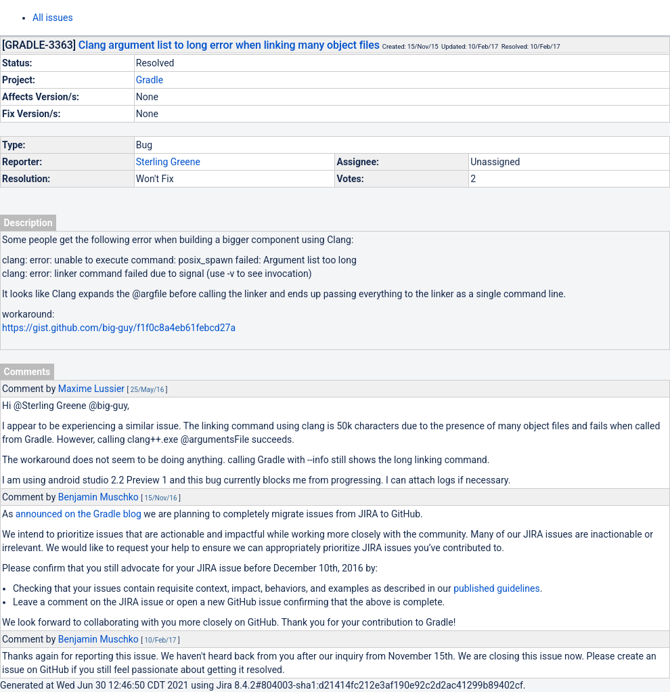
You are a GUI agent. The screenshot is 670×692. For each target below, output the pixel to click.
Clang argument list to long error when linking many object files (229, 45)
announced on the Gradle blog (78, 514)
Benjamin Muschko (98, 497)
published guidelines (496, 588)
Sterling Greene (168, 161)
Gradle (149, 79)
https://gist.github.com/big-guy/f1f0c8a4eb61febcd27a (119, 327)
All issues (52, 17)
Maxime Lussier (91, 388)
